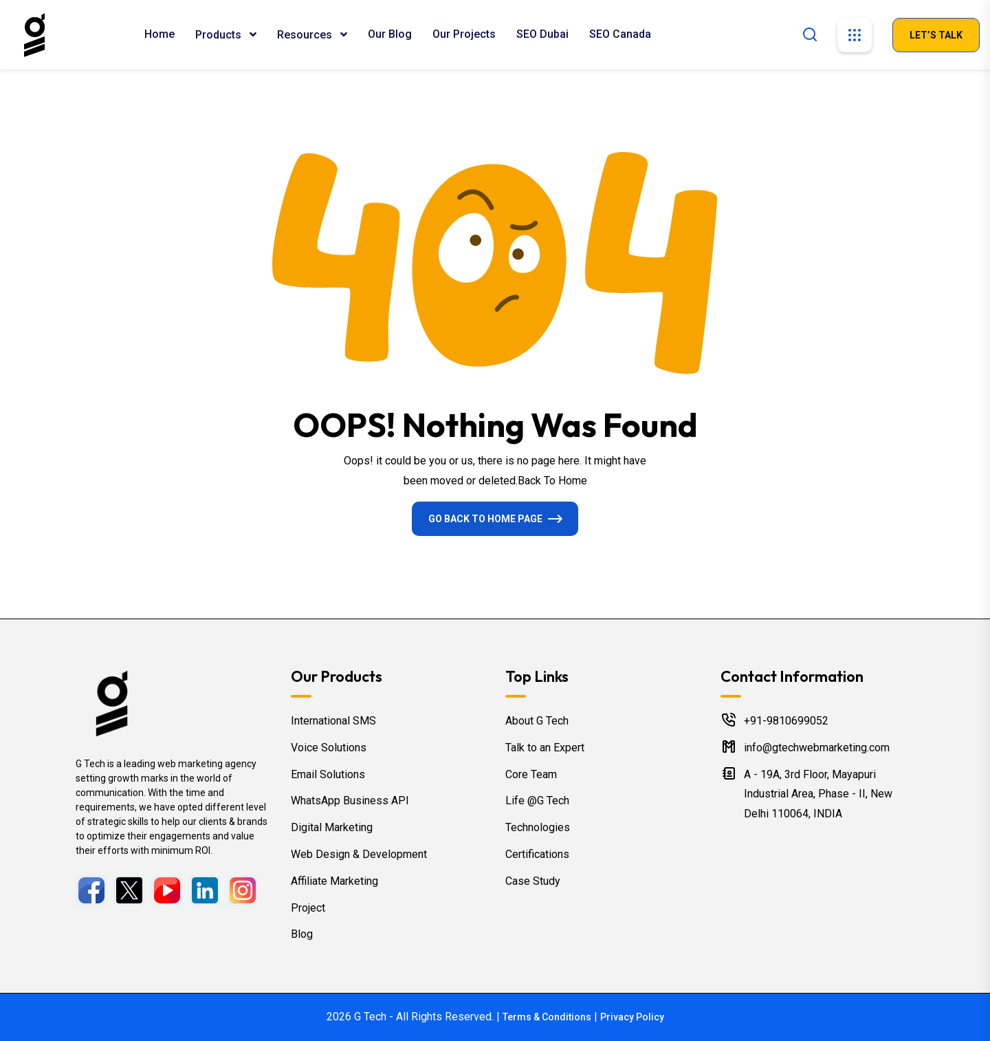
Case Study (532, 881)
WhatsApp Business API (350, 800)
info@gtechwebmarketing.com (817, 747)
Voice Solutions (328, 747)
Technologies (537, 827)
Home (159, 34)
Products (219, 34)
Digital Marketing (332, 827)
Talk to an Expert (544, 747)
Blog (302, 934)
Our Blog (390, 34)
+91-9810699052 (786, 720)
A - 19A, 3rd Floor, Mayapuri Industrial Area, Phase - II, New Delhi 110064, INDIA (818, 794)
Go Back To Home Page (485, 518)
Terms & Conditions (547, 1016)
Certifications (537, 854)
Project (308, 907)
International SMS (333, 720)
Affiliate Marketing (334, 881)
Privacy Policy (632, 1016)
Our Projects (464, 34)
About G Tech (537, 720)
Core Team (531, 774)
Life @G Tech (537, 800)
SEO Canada (620, 34)
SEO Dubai (542, 34)
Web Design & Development (359, 854)
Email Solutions (328, 774)
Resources (306, 34)
